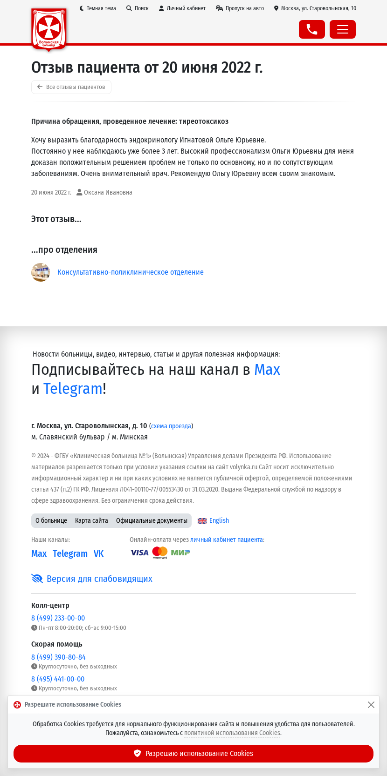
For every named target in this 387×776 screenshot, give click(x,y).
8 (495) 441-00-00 (57, 679)
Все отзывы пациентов (71, 86)
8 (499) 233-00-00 (58, 618)
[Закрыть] (371, 705)
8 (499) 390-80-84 (58, 657)
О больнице (51, 521)
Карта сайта (91, 521)
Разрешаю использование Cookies (193, 753)
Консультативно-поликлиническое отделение (130, 272)
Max (267, 369)
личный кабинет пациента (226, 540)
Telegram (73, 388)
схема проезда (171, 426)
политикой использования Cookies (232, 733)
